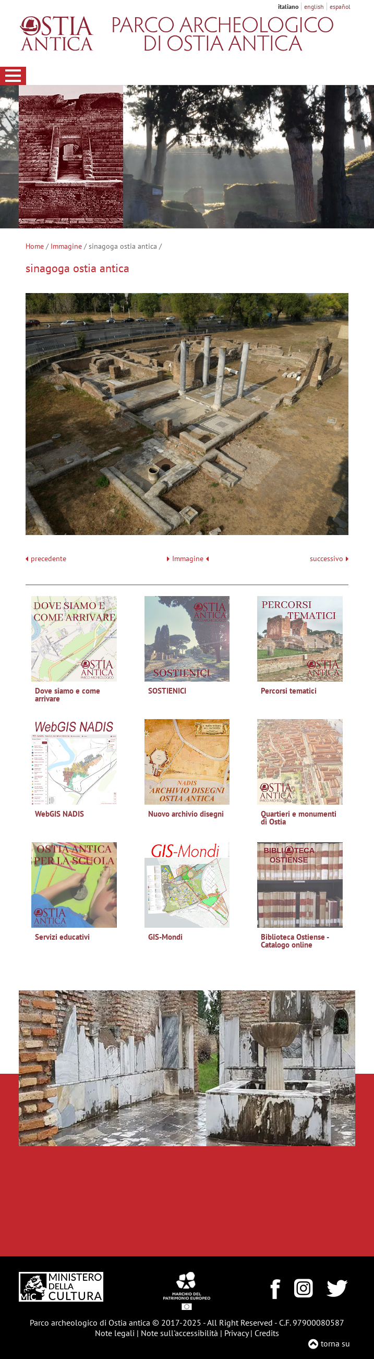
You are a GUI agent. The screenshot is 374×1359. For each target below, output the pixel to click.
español (340, 6)
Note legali (115, 1333)
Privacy (236, 1333)
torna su (335, 1343)
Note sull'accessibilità (179, 1333)
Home (35, 246)
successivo (329, 558)
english (314, 6)
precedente (48, 558)
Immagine (66, 246)
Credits (267, 1333)
